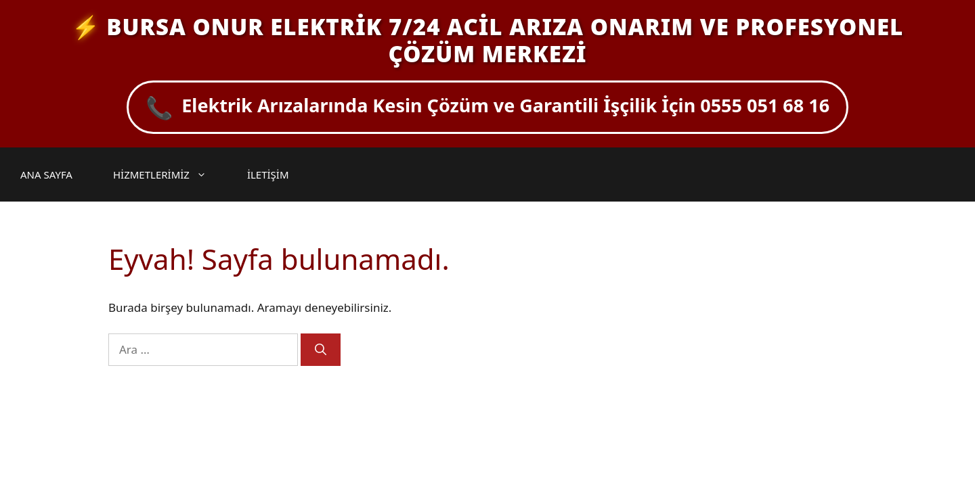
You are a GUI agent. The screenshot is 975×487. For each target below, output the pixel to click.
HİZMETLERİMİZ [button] (166, 174)
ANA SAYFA (46, 174)
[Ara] (321, 349)
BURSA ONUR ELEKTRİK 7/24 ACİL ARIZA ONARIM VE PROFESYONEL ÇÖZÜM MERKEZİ (504, 40)
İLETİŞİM (268, 174)
